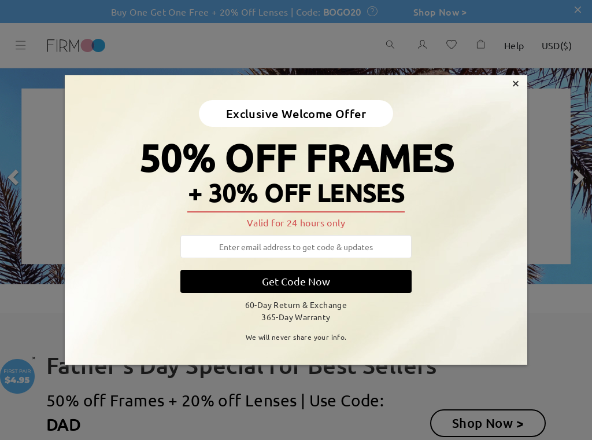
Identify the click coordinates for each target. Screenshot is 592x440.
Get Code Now (296, 281)
